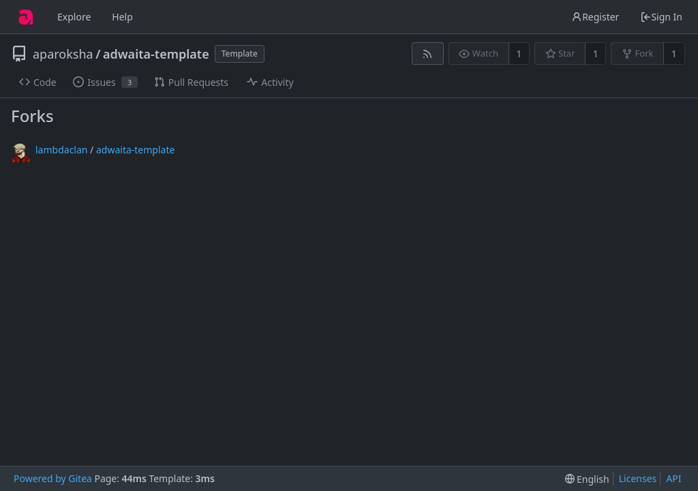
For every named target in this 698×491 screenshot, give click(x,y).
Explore (74, 16)
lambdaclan (61, 149)
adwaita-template (156, 54)
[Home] (26, 17)
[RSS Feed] (428, 53)
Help (122, 16)
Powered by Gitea (53, 478)
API (673, 478)
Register (595, 16)
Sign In (661, 16)
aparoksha (63, 54)
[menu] (587, 479)
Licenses (638, 478)
